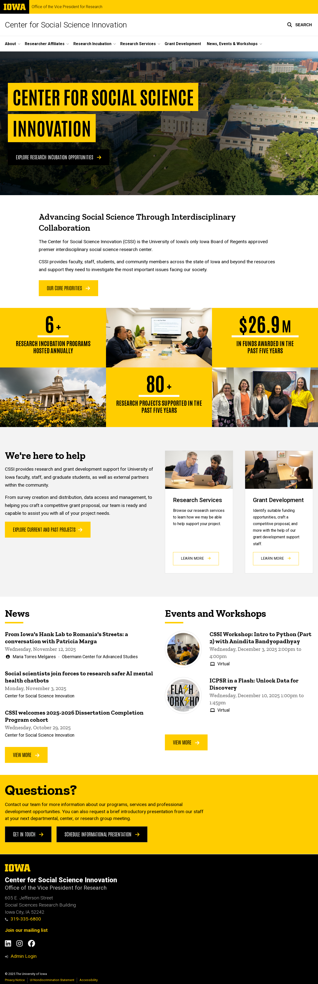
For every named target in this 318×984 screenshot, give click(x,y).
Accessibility (89, 980)
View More (26, 755)
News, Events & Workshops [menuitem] (232, 43)
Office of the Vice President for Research (67, 7)
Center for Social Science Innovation (66, 25)
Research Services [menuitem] (138, 43)
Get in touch (28, 834)
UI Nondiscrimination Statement (52, 980)
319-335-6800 (23, 919)
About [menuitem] (10, 43)
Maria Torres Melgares (34, 656)
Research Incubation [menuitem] (92, 43)
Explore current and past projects (47, 529)
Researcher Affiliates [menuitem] (45, 43)
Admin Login (24, 956)
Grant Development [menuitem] (183, 43)
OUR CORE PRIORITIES (68, 287)
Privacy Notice (15, 980)
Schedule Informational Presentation (102, 834)
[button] (299, 25)
